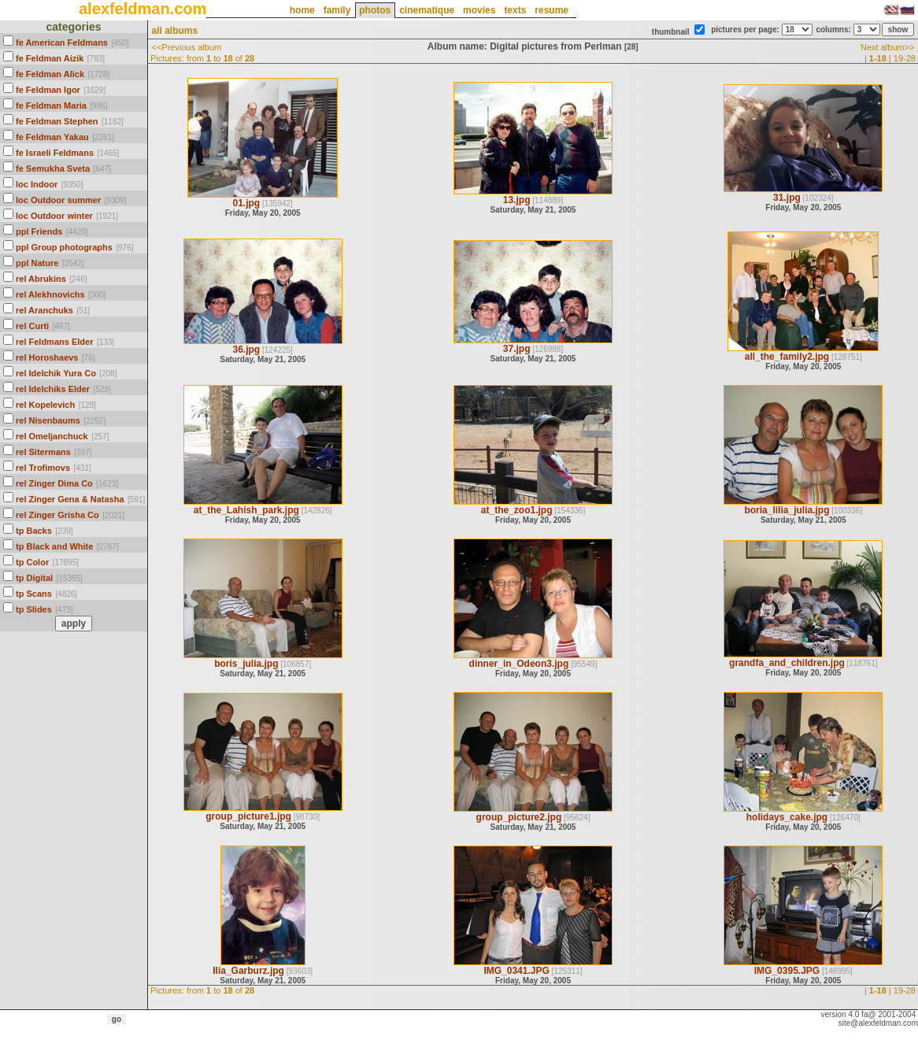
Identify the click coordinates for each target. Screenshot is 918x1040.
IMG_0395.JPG (787, 970)
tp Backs (34, 530)
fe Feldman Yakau (52, 137)
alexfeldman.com (142, 8)
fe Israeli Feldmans (55, 152)
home (302, 10)
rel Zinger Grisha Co (57, 515)
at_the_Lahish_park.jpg (246, 510)
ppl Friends (39, 231)
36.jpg (246, 349)
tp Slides (34, 609)
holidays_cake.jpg (786, 817)
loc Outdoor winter (54, 215)
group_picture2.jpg (519, 817)
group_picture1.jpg (248, 816)
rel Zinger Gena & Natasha (70, 499)
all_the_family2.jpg (787, 356)
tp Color (32, 562)
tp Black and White (54, 546)
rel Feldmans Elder (54, 341)
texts (515, 10)
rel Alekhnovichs (50, 294)
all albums (174, 30)
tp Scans (34, 593)
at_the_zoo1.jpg (517, 510)
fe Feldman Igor (48, 89)
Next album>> (887, 47)
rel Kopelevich (45, 404)
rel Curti (32, 326)
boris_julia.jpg (246, 663)
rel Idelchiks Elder (53, 389)
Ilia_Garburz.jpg (248, 970)
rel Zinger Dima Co (54, 483)
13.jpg (517, 199)
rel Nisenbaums (48, 420)
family (337, 10)
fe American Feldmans (62, 42)
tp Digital (34, 578)
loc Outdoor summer (58, 200)
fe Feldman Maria (51, 105)
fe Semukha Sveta (53, 168)
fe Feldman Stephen (57, 121)
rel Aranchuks (44, 310)
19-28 (905, 58)
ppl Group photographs (64, 247)
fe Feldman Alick (50, 74)
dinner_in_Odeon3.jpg (519, 663)
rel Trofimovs (43, 467)
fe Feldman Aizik (49, 58)
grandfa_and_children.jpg (787, 662)
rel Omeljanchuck (52, 436)
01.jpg (246, 203)
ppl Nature (37, 263)
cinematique (426, 10)
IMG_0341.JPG (516, 970)
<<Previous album (186, 47)
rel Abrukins (41, 278)
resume (551, 10)
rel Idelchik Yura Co (56, 373)
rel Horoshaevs (47, 357)
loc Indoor (36, 184)
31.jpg (787, 197)
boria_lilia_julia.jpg (786, 510)
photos (375, 10)
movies (479, 10)
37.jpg (517, 348)
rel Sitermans (43, 452)
